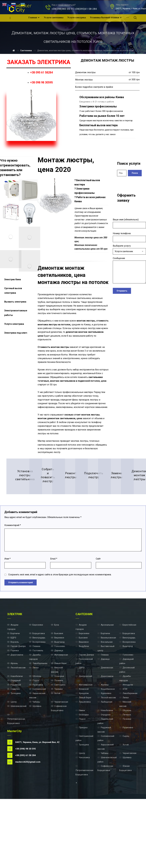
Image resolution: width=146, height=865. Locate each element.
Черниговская (59, 762)
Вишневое (57, 693)
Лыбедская (105, 762)
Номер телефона (129, 237)
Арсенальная (106, 680)
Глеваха (34, 702)
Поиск (135, 173)
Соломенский (37, 748)
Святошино (58, 743)
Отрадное (104, 775)
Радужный (14, 743)
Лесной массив (16, 725)
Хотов (55, 753)
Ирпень (12, 721)
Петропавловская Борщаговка (16, 780)
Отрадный (14, 739)
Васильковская (107, 693)
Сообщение (129, 271)
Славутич (13, 748)
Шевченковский (16, 766)
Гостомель (36, 707)
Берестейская (127, 680)
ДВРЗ (80, 725)
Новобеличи (15, 734)
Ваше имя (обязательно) (129, 223)
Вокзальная (105, 698)
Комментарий (12, 577)
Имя (7, 612)
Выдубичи (82, 702)
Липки (33, 725)
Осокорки (57, 734)
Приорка (81, 789)
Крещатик (82, 753)
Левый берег (59, 721)
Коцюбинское (106, 748)
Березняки (36, 680)
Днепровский (84, 734)
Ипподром (126, 743)
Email (53, 612)
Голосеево (58, 702)
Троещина (14, 753)
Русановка (36, 743)
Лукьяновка (83, 762)
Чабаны (34, 762)
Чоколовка (83, 821)
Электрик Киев (12, 279)
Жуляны (103, 743)
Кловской (82, 748)
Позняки (57, 739)
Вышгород (58, 698)
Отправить (122, 290)
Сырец (124, 798)
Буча (55, 680)
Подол (34, 739)
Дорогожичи (15, 712)
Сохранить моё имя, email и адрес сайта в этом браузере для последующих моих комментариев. (59, 629)
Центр (12, 762)
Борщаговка (37, 689)
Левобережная (38, 721)
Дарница (57, 707)
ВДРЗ (11, 693)
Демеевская (105, 725)
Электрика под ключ (15, 332)
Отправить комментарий (20, 637)
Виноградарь (37, 693)
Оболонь (35, 734)
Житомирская (59, 712)
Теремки (57, 748)
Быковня (57, 689)
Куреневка (104, 753)
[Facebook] (10, 18)
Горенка (13, 707)
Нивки (80, 771)
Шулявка (35, 766)
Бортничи (13, 689)
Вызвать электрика (15, 301)
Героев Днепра (16, 702)
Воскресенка (37, 698)
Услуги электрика (14, 324)
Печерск (125, 775)
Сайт (98, 612)
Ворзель (13, 698)
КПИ (123, 748)
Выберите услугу (129, 249)
